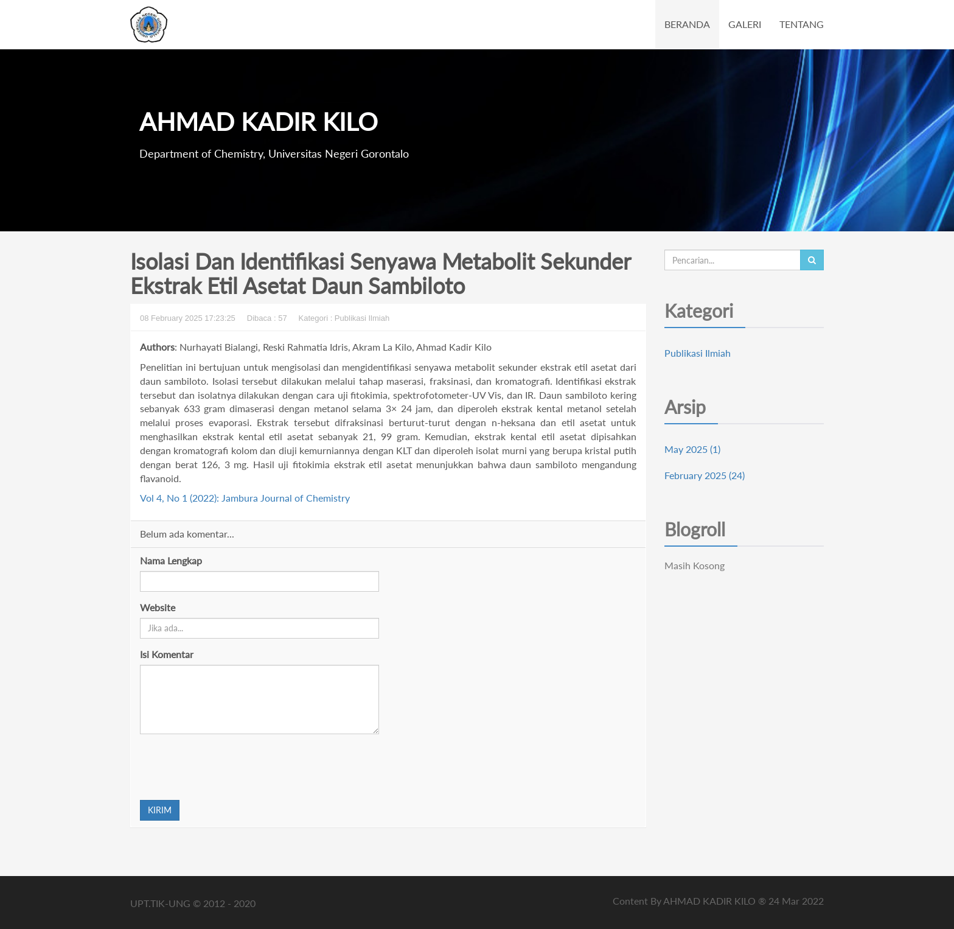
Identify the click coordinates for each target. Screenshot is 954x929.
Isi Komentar (166, 654)
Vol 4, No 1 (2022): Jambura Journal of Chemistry (245, 497)
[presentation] (232, 767)
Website (157, 607)
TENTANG (801, 24)
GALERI (744, 24)
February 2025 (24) (704, 475)
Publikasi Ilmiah (697, 353)
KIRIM (160, 810)
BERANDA (687, 24)
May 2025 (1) (692, 449)
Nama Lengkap (171, 560)
